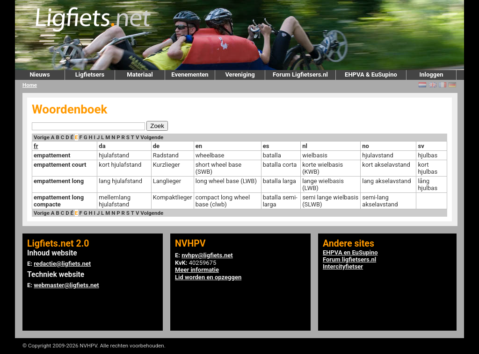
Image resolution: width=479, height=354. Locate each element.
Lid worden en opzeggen (208, 277)
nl (304, 145)
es (266, 145)
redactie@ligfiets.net (62, 263)
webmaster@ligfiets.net (66, 285)
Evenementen (189, 74)
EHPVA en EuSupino (350, 252)
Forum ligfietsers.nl (349, 259)
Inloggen (431, 74)
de (156, 145)
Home (29, 85)
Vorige (42, 137)
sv (421, 145)
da (102, 145)
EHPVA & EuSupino (371, 74)
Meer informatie (197, 269)
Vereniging (239, 74)
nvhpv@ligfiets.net (206, 255)
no (365, 145)
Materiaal (139, 74)
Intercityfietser (343, 266)
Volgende (151, 137)
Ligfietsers (89, 74)
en (199, 145)
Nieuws (39, 74)
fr (36, 145)
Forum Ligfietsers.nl (300, 74)
